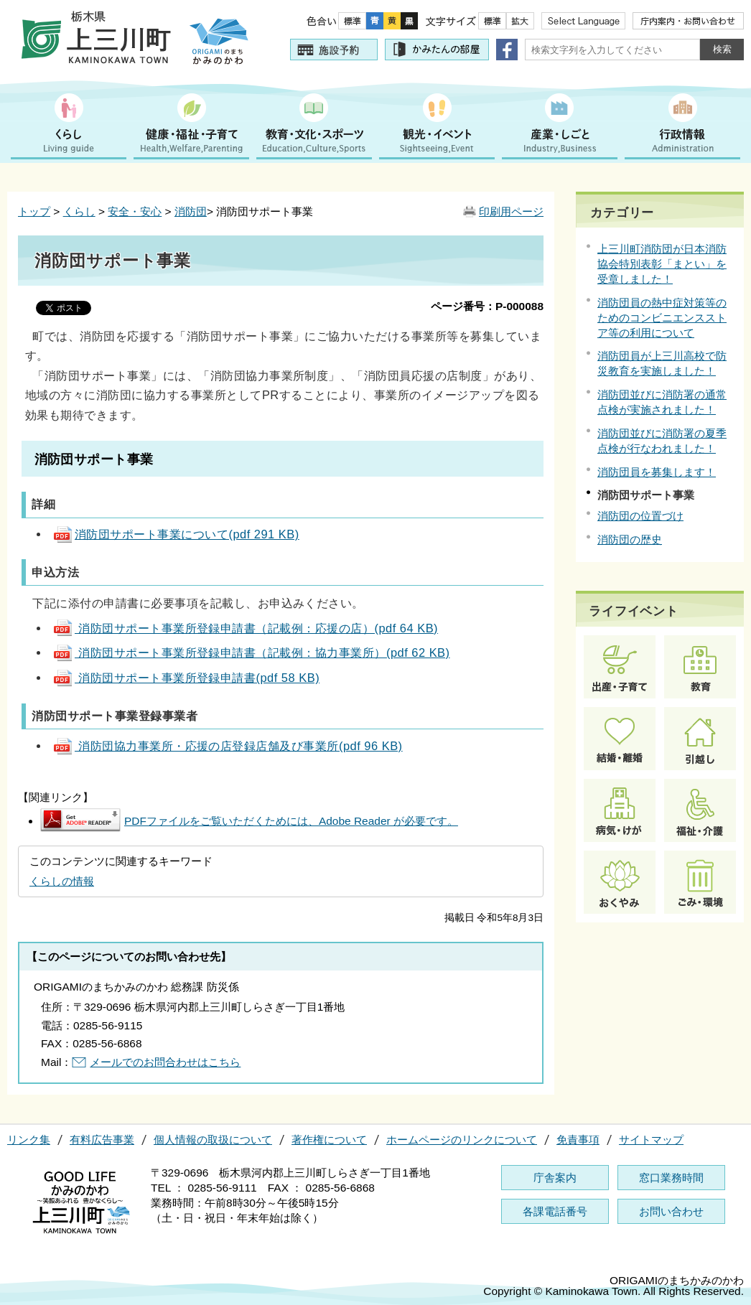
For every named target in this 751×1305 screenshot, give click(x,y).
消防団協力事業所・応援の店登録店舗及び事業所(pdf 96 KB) (227, 745)
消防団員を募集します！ (656, 472)
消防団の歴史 (629, 539)
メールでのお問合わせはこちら (165, 1062)
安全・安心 (135, 211)
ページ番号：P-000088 (487, 306)
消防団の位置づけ (640, 516)
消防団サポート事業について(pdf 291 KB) (175, 534)
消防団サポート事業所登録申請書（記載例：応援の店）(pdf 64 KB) (245, 628)
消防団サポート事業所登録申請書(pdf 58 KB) (185, 677)
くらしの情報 (61, 881)
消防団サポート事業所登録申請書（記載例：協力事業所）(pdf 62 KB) (251, 652)
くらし (79, 211)
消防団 (190, 211)
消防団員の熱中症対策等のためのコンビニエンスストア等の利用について (662, 317)
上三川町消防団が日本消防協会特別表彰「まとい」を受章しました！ (662, 264)
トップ (34, 211)
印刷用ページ (511, 211)
